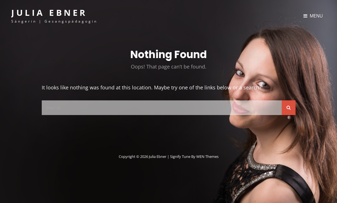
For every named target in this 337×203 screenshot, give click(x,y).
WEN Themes (207, 156)
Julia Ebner (49, 12)
